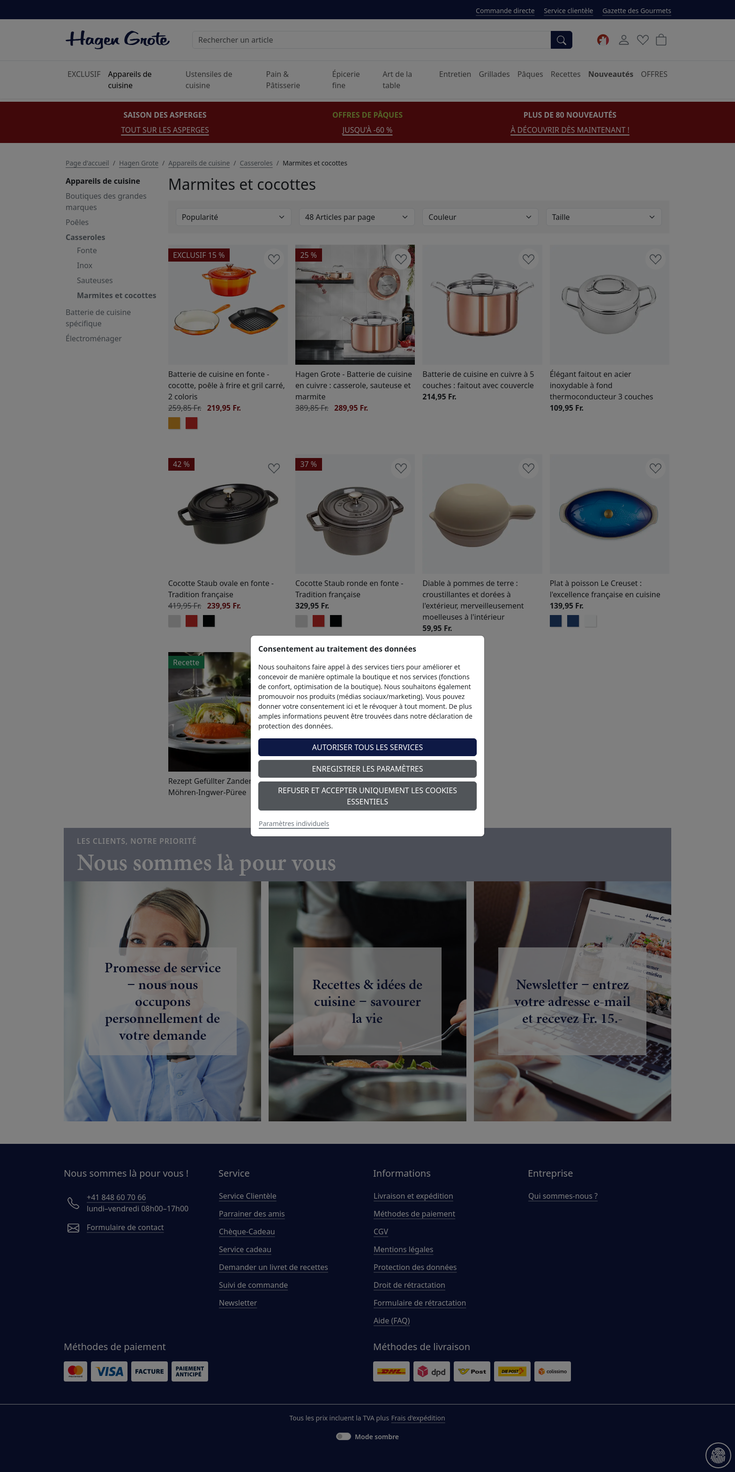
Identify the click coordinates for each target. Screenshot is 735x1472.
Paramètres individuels (294, 823)
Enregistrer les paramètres (367, 769)
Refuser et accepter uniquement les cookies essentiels (367, 796)
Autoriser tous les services (367, 747)
